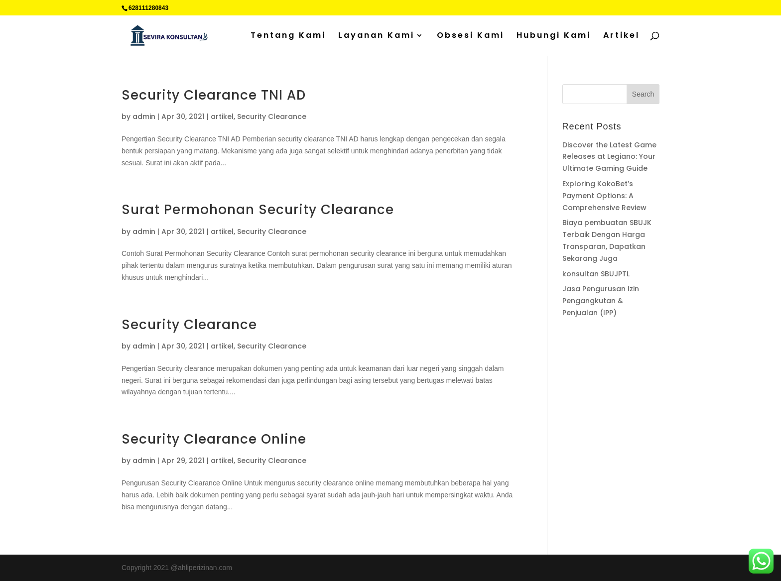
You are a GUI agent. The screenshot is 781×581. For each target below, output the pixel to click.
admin (143, 116)
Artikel (621, 36)
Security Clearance (271, 116)
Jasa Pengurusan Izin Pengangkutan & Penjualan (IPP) (600, 301)
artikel (222, 116)
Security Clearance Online (214, 439)
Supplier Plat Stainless (597, 340)
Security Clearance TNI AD (214, 95)
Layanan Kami (376, 36)
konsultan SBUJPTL (596, 274)
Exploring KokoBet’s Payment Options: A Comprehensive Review (604, 196)
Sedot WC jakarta (626, 363)
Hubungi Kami (554, 36)
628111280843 (148, 7)
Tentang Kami (288, 36)
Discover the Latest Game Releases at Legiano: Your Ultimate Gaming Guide (609, 157)
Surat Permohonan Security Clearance (258, 210)
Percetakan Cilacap (592, 351)
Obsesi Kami (470, 36)
